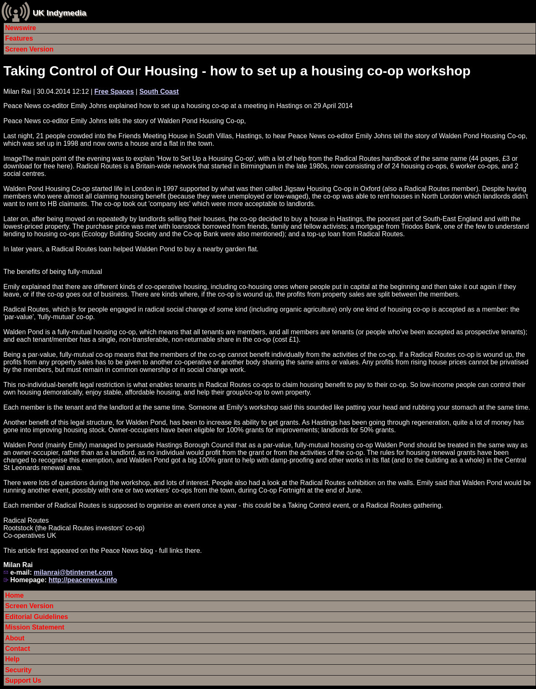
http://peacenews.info (83, 579)
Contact (17, 648)
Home (14, 595)
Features (19, 38)
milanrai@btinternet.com (73, 572)
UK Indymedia (59, 12)
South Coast (159, 91)
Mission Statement (34, 627)
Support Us (23, 680)
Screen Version (29, 49)
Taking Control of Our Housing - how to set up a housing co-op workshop (237, 70)
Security (18, 670)
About (14, 638)
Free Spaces (114, 91)
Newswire (20, 27)
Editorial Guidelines (36, 616)
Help (12, 659)
